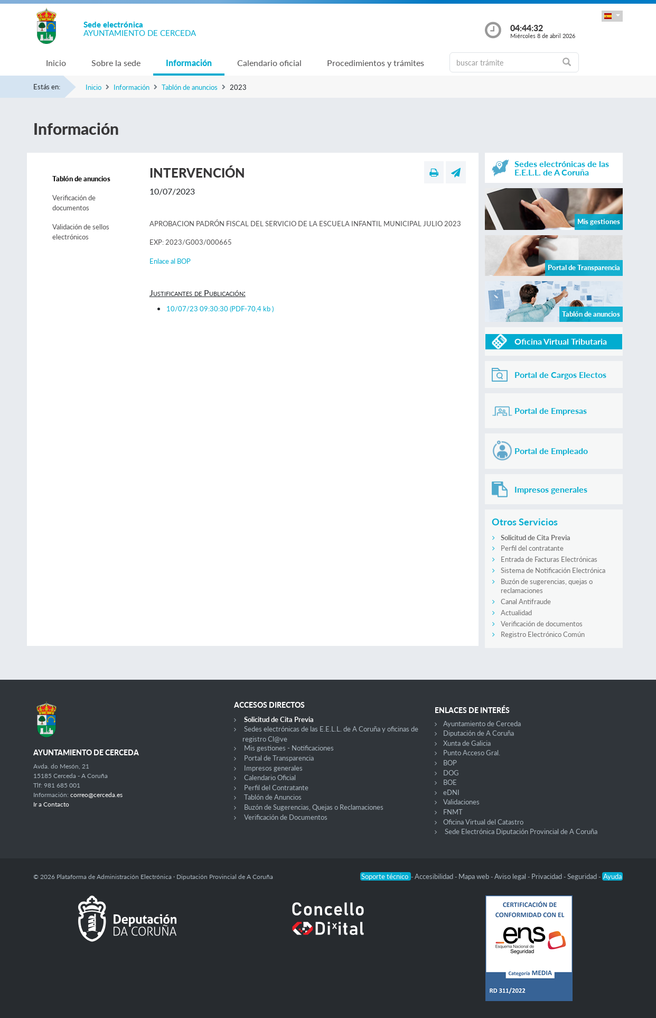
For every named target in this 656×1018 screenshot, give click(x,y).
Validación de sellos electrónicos (80, 232)
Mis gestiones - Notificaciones (289, 748)
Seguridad (582, 876)
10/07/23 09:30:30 (220, 308)
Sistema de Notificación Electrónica (553, 570)
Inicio (56, 63)
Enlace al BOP (170, 261)
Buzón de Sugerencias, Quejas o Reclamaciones (313, 807)
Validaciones (461, 802)
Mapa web (474, 876)
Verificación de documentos (74, 202)
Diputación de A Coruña (478, 733)
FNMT (453, 812)
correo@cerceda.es (96, 795)
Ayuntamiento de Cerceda (482, 723)
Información (189, 63)
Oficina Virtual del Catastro (483, 822)
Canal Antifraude (526, 601)
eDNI (451, 792)
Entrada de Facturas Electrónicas (549, 559)
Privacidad (547, 876)
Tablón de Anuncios (273, 797)
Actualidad (516, 612)
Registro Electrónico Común (543, 634)
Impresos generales (273, 768)
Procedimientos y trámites (375, 63)
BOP (450, 762)
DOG (451, 773)
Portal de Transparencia (279, 758)
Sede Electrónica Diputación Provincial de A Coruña (521, 831)
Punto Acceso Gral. (471, 752)
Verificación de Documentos (285, 817)
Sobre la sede (115, 63)
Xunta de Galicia (467, 743)
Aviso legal (511, 876)
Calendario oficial (269, 63)
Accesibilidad (435, 876)
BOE (450, 782)
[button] (612, 16)
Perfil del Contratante (276, 787)
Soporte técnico (385, 876)
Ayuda (612, 876)
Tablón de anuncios (190, 87)
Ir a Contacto (51, 804)
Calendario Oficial (270, 777)
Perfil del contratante (532, 548)
